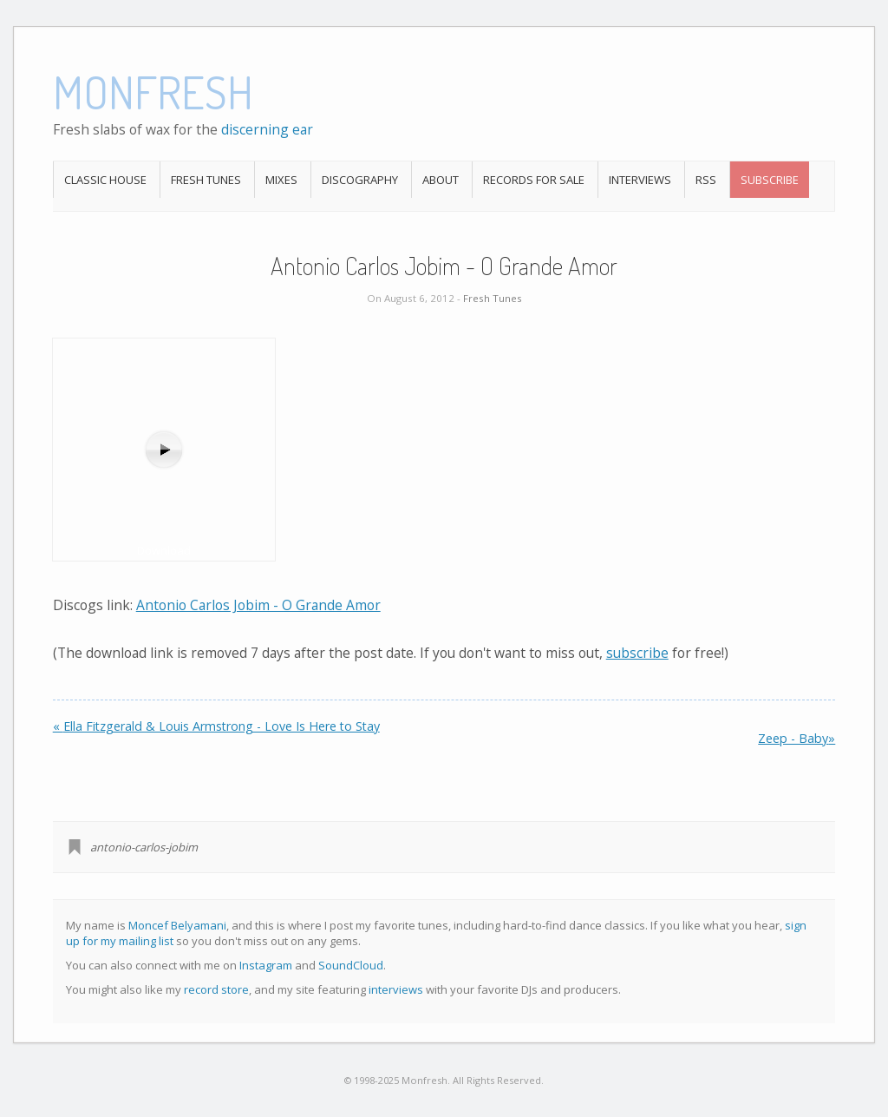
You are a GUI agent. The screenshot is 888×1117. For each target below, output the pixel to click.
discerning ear (267, 129)
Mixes (281, 179)
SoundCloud (350, 965)
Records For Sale (533, 179)
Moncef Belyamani (177, 925)
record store (216, 989)
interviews (396, 989)
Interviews (640, 179)
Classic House (105, 179)
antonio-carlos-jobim (144, 847)
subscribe (637, 652)
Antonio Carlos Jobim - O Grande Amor (258, 604)
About (440, 179)
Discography (360, 179)
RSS (705, 179)
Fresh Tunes (206, 179)
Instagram (265, 965)
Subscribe (770, 179)
